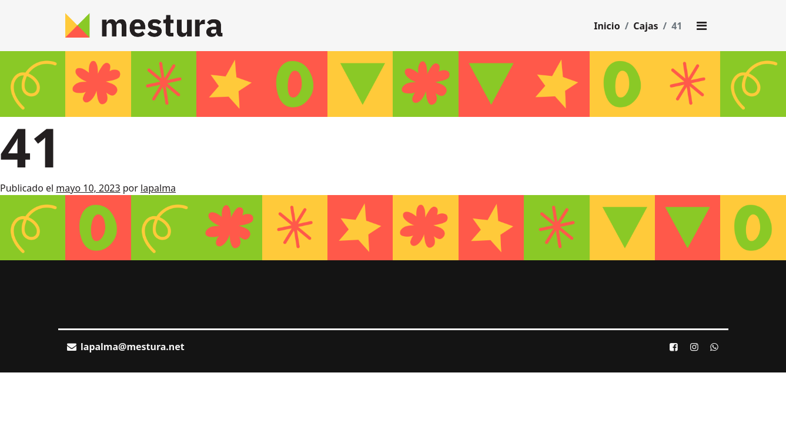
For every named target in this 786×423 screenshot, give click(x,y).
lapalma (158, 188)
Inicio (607, 25)
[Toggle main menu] (702, 26)
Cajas (645, 25)
